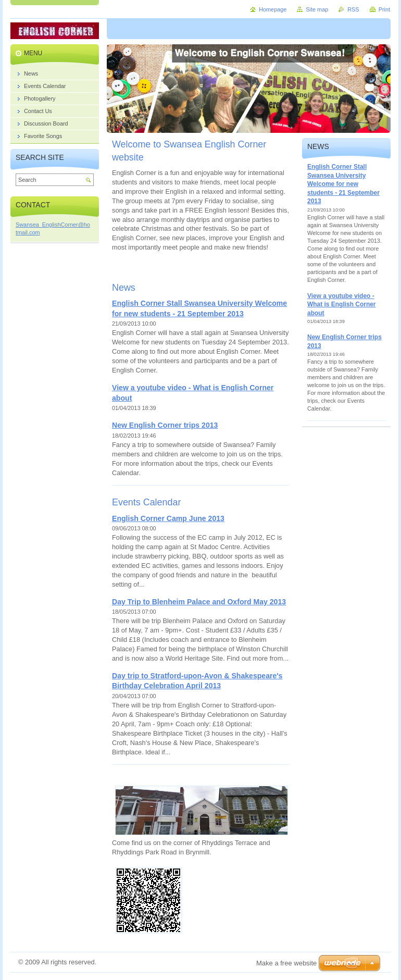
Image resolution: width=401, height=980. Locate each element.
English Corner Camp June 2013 (168, 518)
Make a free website (286, 963)
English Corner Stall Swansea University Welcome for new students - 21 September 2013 (343, 184)
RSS (353, 9)
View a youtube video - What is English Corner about (341, 304)
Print (384, 9)
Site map (317, 9)
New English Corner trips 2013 (165, 425)
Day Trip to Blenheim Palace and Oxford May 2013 (199, 602)
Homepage (272, 9)
